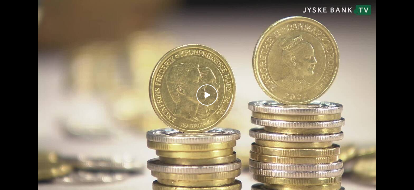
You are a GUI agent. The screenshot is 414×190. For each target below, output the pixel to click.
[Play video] (207, 95)
